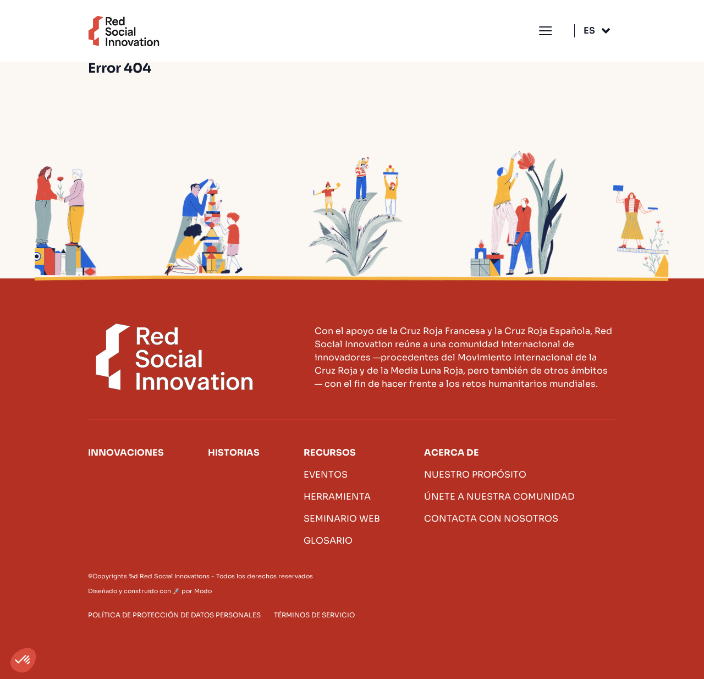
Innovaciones (126, 452)
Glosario (328, 540)
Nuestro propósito (475, 474)
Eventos (326, 474)
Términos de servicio (314, 615)
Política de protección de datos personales (174, 615)
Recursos (330, 452)
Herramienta (337, 496)
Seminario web (342, 518)
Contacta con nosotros (491, 518)
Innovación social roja (124, 31)
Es (589, 30)
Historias (234, 452)
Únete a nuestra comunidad (499, 496)
